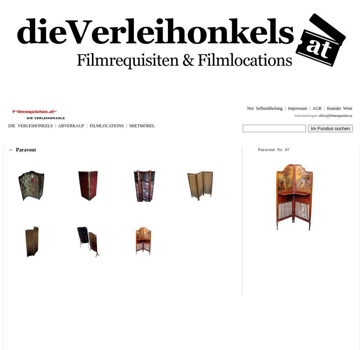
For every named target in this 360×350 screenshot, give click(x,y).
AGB (316, 108)
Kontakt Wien (339, 108)
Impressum (297, 108)
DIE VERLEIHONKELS (30, 125)
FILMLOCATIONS (107, 125)
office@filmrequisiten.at (335, 116)
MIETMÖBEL (142, 125)
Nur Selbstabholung (264, 108)
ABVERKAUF (71, 125)
